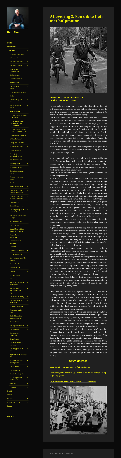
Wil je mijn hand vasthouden (16, 379)
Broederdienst (15, 275)
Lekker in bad (14, 75)
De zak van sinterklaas (18, 135)
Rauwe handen (15, 83)
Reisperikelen (15, 111)
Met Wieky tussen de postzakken (17, 284)
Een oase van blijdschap (14, 334)
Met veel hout (14, 322)
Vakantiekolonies (16, 79)
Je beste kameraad (16, 167)
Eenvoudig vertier (16, 65)
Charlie (12, 271)
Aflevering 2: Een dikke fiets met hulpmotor (17, 123)
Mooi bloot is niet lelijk (16, 311)
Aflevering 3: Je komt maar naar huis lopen (19, 130)
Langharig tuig (15, 202)
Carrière (13, 247)
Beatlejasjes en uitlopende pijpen (16, 155)
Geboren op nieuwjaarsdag (15, 70)
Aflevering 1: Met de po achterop (19, 116)
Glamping (13, 279)
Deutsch (10, 395)
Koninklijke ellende (16, 306)
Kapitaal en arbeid (16, 187)
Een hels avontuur (16, 329)
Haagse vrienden (16, 221)
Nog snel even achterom (14, 236)
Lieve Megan (14, 339)
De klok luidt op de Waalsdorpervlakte (16, 197)
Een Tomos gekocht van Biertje (18, 217)
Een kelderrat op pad (17, 206)
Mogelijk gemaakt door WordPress (61, 453)
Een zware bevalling (17, 297)
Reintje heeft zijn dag (17, 374)
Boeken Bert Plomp (13, 402)
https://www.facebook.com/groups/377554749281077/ (73, 381)
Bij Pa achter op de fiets (18, 92)
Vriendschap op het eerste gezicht (16, 361)
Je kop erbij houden (16, 146)
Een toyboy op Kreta (17, 326)
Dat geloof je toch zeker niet (16, 301)
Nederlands (11, 47)
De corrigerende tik (16, 150)
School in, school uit (17, 62)
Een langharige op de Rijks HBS (17, 211)
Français (10, 399)
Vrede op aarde (15, 164)
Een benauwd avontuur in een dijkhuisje (15, 291)
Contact (9, 406)
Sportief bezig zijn (16, 160)
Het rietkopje (14, 225)
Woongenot (14, 58)
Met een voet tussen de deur (16, 178)
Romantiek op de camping (15, 242)
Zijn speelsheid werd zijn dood (18, 356)
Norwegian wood (16, 254)
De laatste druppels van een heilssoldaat (17, 191)
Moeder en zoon (15, 183)
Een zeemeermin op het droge (16, 344)
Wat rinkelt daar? (16, 139)
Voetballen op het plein (16, 101)
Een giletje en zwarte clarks (17, 172)
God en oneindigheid (17, 54)
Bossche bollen (15, 268)
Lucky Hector (14, 366)
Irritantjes (12, 387)
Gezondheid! (14, 264)
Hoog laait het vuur (17, 143)
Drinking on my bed (17, 250)
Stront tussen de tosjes (15, 107)
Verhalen (12, 50)
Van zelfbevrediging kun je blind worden (17, 230)
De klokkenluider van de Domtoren (16, 317)
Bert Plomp (14, 32)
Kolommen (12, 384)
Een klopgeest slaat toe (16, 350)
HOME (9, 43)
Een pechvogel (15, 370)
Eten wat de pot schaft (15, 87)
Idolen (12, 96)
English (9, 391)
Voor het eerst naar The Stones (18, 259)
